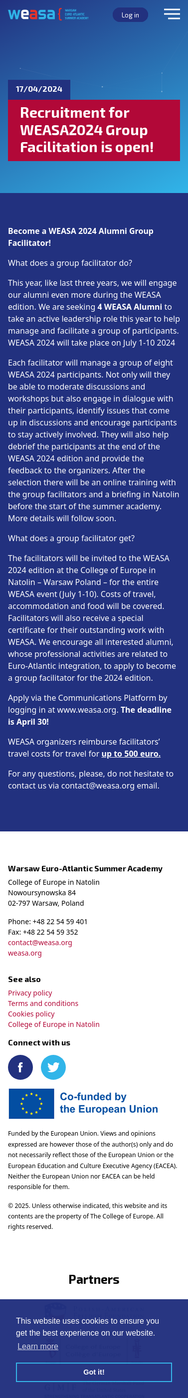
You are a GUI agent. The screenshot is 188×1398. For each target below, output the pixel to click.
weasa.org (25, 953)
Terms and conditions (43, 1003)
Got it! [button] (93, 1372)
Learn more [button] (37, 1346)
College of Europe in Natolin (54, 1024)
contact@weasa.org (40, 942)
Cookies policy (31, 1013)
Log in (130, 15)
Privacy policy (30, 993)
